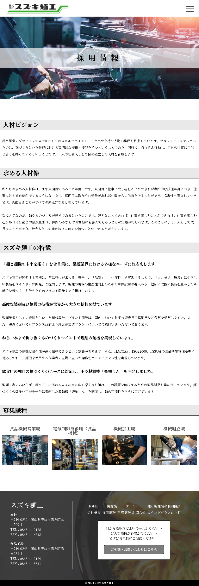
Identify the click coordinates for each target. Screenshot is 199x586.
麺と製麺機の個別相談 (163, 506)
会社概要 (94, 512)
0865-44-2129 (30, 558)
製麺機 (112, 506)
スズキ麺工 (26, 505)
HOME (92, 506)
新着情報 (124, 512)
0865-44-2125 (30, 529)
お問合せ (138, 512)
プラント (132, 506)
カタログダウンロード (163, 512)
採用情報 (109, 512)
